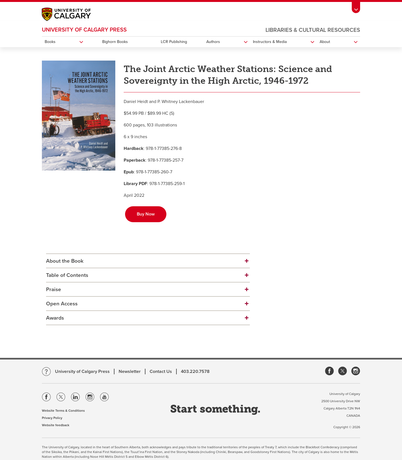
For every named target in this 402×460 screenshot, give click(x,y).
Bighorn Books (115, 41)
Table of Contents (67, 275)
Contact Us (161, 371)
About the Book (64, 261)
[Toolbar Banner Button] (356, 7)
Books (50, 41)
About (325, 41)
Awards (55, 318)
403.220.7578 (195, 371)
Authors (213, 41)
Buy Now (146, 214)
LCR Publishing (174, 41)
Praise (53, 289)
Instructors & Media (270, 41)
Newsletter (130, 371)
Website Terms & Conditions (63, 411)
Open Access (62, 304)
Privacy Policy (52, 418)
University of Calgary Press (84, 30)
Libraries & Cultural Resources (312, 30)
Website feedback (55, 425)
